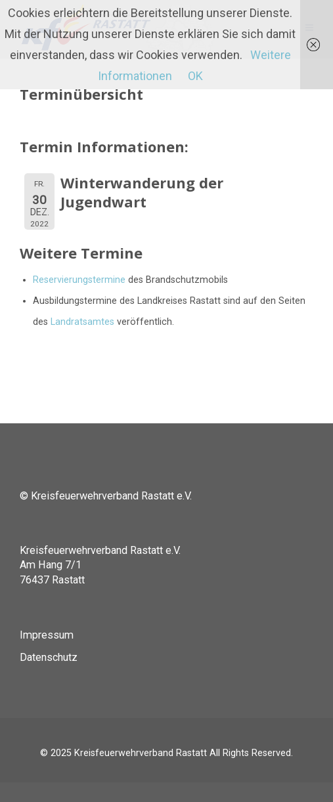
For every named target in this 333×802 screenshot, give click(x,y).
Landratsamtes (82, 321)
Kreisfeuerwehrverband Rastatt (140, 753)
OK (195, 76)
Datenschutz (49, 657)
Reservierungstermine (79, 279)
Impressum (47, 635)
